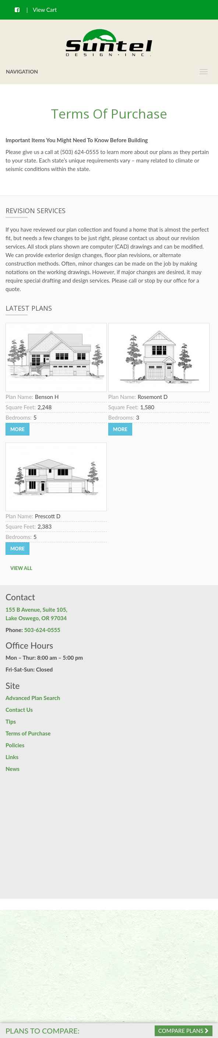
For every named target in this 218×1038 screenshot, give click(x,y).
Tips (11, 721)
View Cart (45, 9)
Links (12, 757)
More (17, 429)
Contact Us (19, 709)
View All (21, 568)
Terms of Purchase (28, 733)
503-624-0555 (42, 629)
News (13, 768)
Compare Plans (183, 1030)
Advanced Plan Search (33, 697)
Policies (15, 745)
